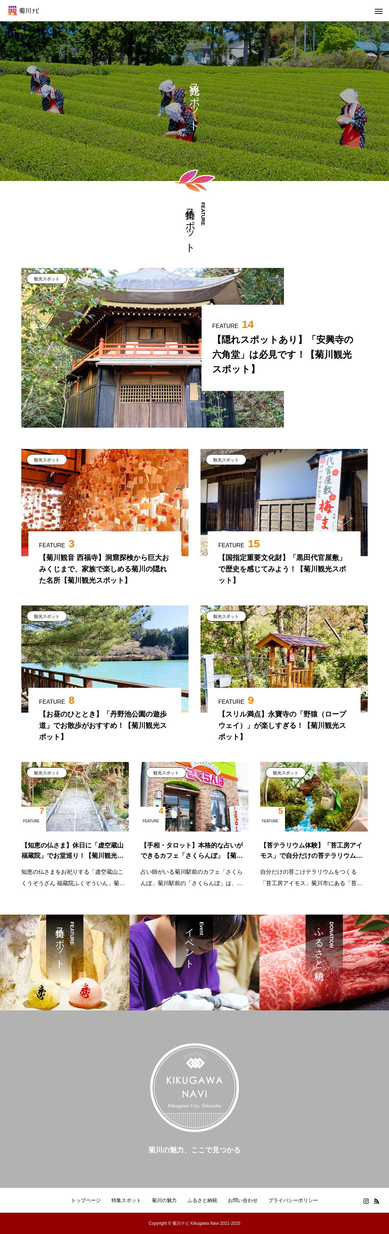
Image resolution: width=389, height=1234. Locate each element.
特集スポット (126, 1200)
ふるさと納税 (202, 1200)
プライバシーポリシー (293, 1200)
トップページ (86, 1200)
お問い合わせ (243, 1200)
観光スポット (47, 278)
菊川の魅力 (164, 1200)
